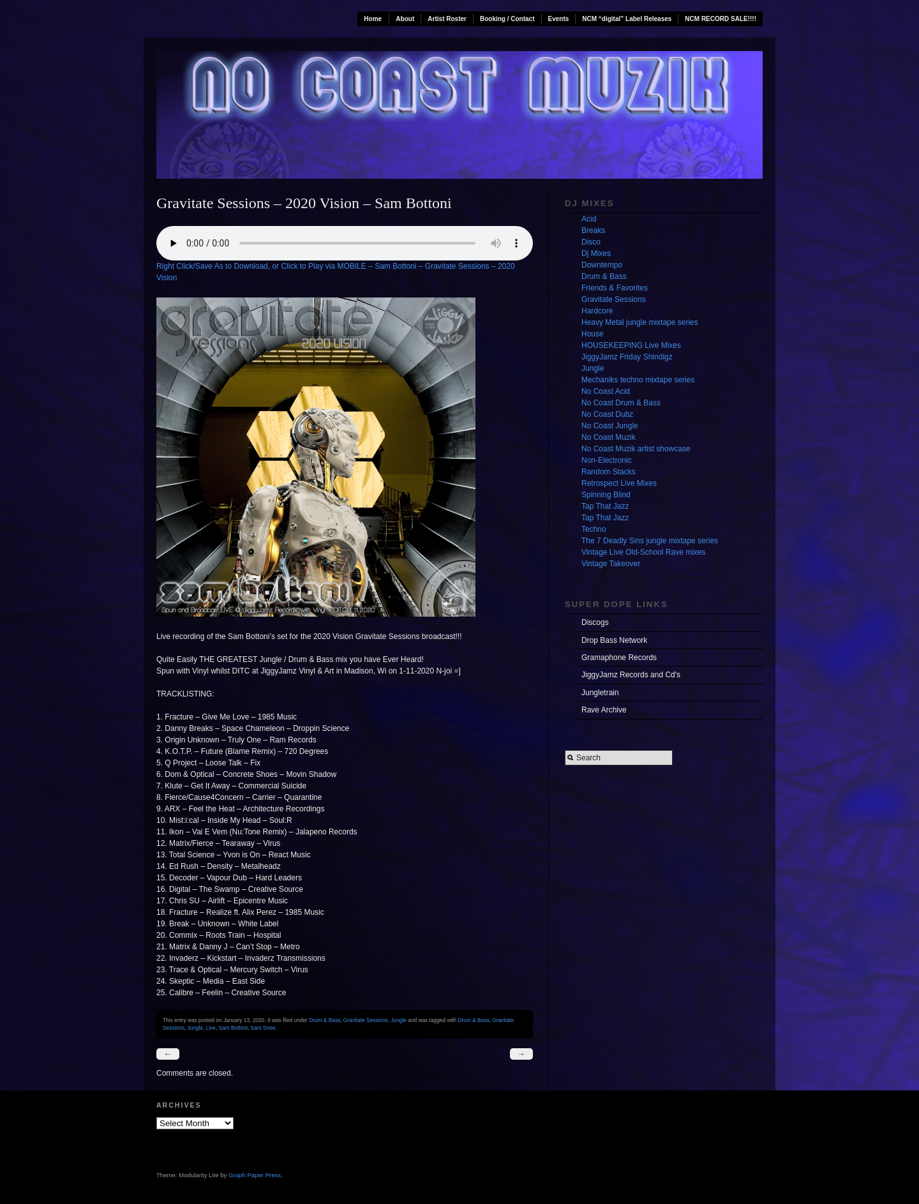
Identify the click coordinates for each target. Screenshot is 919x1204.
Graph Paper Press (254, 1174)
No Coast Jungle (609, 425)
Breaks (593, 230)
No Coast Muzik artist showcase (636, 448)
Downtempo (601, 264)
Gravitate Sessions (365, 1020)
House (592, 333)
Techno (593, 529)
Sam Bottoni (233, 1028)
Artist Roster (447, 18)
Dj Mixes (596, 253)
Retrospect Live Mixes (619, 483)
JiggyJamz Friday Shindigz (627, 356)
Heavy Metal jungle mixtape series (639, 322)
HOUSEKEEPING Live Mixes (631, 345)
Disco (591, 241)
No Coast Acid (605, 391)
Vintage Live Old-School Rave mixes (643, 552)
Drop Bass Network (614, 640)
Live (211, 1028)
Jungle (399, 1020)
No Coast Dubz (607, 414)
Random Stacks (608, 471)
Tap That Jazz (605, 506)
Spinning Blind (606, 494)
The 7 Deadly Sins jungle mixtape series (649, 540)
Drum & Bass (324, 1020)
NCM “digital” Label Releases (626, 18)
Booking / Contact (507, 18)
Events (558, 18)
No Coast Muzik (608, 437)
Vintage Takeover (610, 563)
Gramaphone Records (619, 657)
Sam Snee (263, 1028)
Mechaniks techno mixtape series (637, 379)
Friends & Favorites (614, 287)
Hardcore (597, 310)
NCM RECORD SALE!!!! (720, 18)
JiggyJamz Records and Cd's (630, 674)
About (405, 18)
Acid (588, 218)
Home (373, 18)
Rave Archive (604, 709)
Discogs (595, 622)
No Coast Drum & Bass (621, 402)
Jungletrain (600, 692)
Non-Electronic (606, 460)
